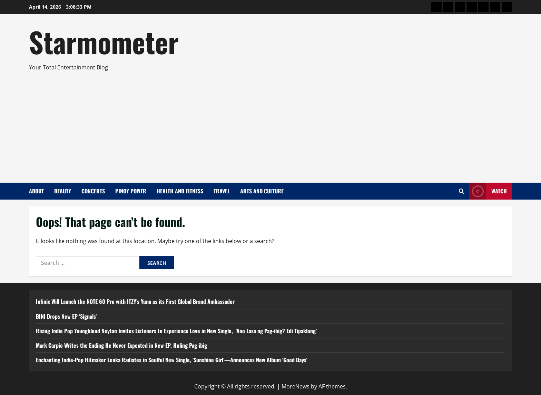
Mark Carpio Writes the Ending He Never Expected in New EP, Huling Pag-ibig (121, 345)
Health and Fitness (180, 191)
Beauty (62, 191)
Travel (222, 191)
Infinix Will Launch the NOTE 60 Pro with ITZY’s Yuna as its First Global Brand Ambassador (135, 301)
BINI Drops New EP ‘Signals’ (66, 316)
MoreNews (295, 386)
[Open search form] (461, 191)
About (36, 191)
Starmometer (104, 41)
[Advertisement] (269, 124)
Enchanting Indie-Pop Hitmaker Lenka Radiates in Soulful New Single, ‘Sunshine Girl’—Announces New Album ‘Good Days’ (171, 360)
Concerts (93, 191)
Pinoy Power (130, 191)
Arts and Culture (262, 191)
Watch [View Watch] (488, 191)
